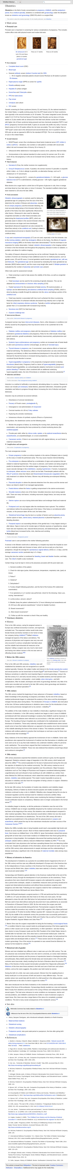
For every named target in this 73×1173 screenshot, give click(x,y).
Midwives (8, 966)
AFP (57, 142)
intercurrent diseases (32, 322)
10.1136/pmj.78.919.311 (43, 1106)
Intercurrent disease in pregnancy (23, 318)
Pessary (11, 403)
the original (49, 1119)
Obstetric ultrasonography (14, 198)
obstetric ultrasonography (42, 245)
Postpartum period (23, 537)
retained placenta (38, 517)
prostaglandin (31, 403)
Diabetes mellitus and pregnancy (20, 331)
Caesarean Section (11, 824)
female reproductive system (58, 669)
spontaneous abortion (22, 345)
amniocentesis (20, 283)
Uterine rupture (14, 500)
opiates (39, 433)
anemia (43, 287)
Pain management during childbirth (27, 380)
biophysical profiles (22, 218)
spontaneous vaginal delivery (39, 550)
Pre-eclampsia (13, 461)
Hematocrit (12, 165)
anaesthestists (11, 436)
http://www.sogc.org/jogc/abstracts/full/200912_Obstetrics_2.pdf (27, 1114)
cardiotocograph (12, 430)
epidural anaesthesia (54, 433)
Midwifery (48, 19)
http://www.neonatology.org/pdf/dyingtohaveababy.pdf (24, 1065)
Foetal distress (14, 488)
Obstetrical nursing (15, 1024)
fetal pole (11, 262)
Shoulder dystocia (15, 492)
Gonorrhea (12, 92)
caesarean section (17, 552)
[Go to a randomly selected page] (20, 2)
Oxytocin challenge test (16, 313)
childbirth (48, 10)
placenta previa (59, 515)
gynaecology (48, 13)
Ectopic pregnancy (15, 455)
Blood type (12, 70)
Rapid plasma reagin (16, 82)
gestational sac (56, 259)
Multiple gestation (60, 264)
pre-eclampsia (23, 387)
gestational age (21, 59)
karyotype (16, 281)
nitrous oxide (32, 433)
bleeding (37, 556)
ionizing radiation (15, 240)
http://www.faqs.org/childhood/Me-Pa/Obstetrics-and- (39, 1095)
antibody (17, 73)
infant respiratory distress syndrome (25, 303)
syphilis (39, 82)
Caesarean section (15, 439)
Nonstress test (13, 309)
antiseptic (8, 841)
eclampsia (11, 471)
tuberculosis (18, 96)
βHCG (7, 124)
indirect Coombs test (33, 73)
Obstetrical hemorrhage (17, 515)
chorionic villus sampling (35, 283)
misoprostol (37, 407)
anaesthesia (9, 821)
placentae (33, 203)
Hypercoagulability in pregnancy (19, 362)
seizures (23, 471)
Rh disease (13, 78)
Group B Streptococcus (16, 169)
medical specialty (19, 13)
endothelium (31, 469)
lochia (9, 531)
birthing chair (56, 660)
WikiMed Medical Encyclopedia (10, 2)
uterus (46, 292)
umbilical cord (26, 228)
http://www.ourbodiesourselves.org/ (18, 1127)
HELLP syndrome (13, 474)
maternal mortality (48, 851)
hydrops (9, 289)
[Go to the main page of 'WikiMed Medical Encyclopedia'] (10, 2)
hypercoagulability (50, 364)
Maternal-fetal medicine (17, 1021)
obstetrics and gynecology (21, 15)
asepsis (55, 819)
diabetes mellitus (56, 331)
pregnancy (40, 10)
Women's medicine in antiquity (20, 660)
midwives (51, 658)
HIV (10, 106)
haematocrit (17, 287)
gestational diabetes (43, 177)
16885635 (26, 1045)
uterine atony (27, 517)
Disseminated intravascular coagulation (47, 474)
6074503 (14, 1045)
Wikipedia (26, 1165)
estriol (9, 145)
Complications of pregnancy (21, 447)
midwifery (33, 664)
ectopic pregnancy (15, 206)
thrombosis (10, 364)
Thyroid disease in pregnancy (19, 348)
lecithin (47, 303)
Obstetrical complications (17, 1035)
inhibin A (63, 142)
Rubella (11, 85)
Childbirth (28, 377)
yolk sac (64, 259)
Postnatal (8, 540)
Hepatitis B (12, 89)
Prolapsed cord (14, 506)
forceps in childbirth (50, 702)
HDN (44, 73)
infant (14, 559)
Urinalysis (12, 103)
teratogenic (32, 240)
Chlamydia (23, 92)
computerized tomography (21, 237)
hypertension (46, 469)
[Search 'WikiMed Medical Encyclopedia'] (55, 2)
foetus (28, 488)
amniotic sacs (38, 267)
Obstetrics (55, 1013)
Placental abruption (15, 482)
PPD (10, 96)
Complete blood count (16, 66)
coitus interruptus (46, 679)
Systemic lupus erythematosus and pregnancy (24, 342)
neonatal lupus (54, 345)
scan (53, 234)
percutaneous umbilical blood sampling (40, 289)
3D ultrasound (20, 52)
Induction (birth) (19, 377)
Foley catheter (33, 410)
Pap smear (12, 99)
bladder (51, 556)
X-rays (7, 237)
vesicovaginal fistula (60, 923)
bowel (43, 556)
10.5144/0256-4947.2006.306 (55, 1043)
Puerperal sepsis (14, 523)
